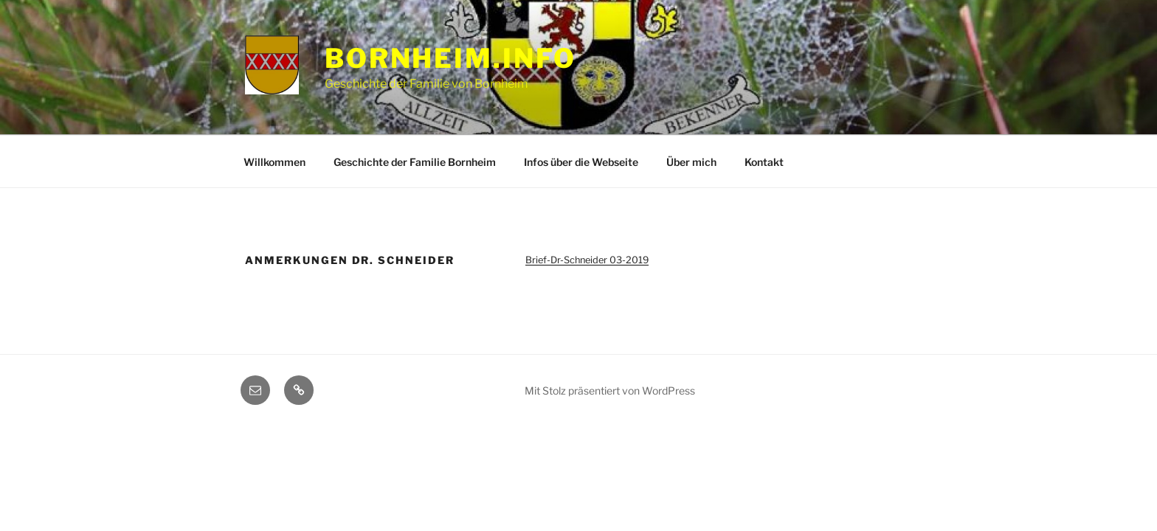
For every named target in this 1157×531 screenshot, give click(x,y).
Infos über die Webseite (581, 162)
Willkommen (274, 162)
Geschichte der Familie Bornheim (415, 162)
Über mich (691, 162)
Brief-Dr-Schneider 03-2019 (587, 260)
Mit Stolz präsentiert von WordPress (610, 390)
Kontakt (764, 162)
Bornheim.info (450, 58)
